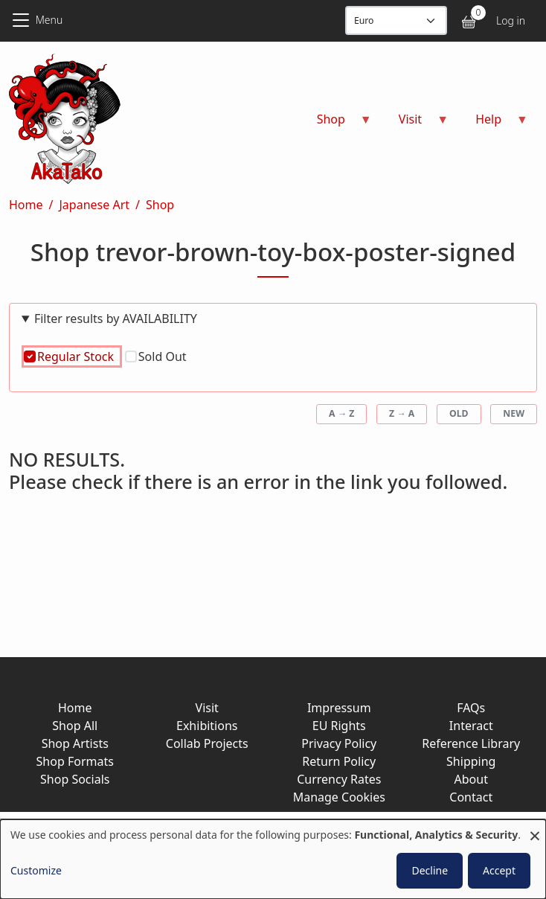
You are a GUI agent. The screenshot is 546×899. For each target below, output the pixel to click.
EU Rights (339, 725)
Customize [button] (36, 870)
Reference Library (471, 743)
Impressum (339, 708)
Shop (160, 204)
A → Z (341, 413)
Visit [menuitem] (415, 124)
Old (459, 413)
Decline (429, 870)
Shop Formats (75, 761)
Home (26, 204)
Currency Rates (339, 779)
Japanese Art (94, 204)
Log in (510, 20)
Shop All (74, 725)
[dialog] (273, 859)
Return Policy (339, 761)
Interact (471, 725)
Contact (470, 797)
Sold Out (162, 356)
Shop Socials (74, 779)
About (471, 779)
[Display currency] (396, 20)
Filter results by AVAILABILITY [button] (115, 318)
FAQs (471, 708)
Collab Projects (207, 743)
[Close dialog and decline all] (535, 828)
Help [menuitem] (492, 124)
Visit (207, 708)
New (513, 413)
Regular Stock (75, 356)
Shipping (470, 761)
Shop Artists (75, 743)
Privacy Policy (338, 743)
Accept (499, 870)
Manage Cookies (339, 797)
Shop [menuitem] (335, 124)
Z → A (401, 413)
